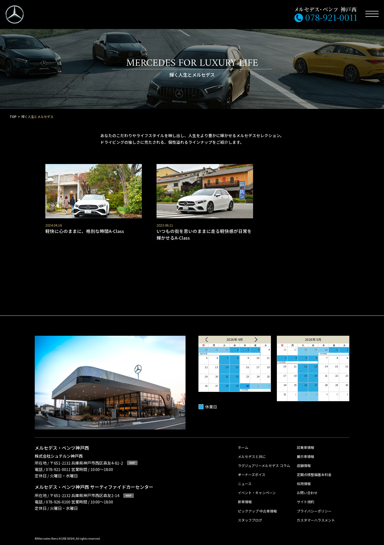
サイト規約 (305, 498)
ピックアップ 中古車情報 (257, 507)
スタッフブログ (250, 516)
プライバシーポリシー (314, 507)
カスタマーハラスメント (316, 516)
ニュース (244, 480)
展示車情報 (305, 452)
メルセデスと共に (252, 452)
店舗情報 (304, 461)
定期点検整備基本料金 (314, 470)
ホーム (243, 443)
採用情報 (304, 480)
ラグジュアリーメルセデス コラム (264, 461)
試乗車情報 (305, 443)
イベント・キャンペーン (257, 489)
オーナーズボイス (251, 470)
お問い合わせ (307, 489)
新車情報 (245, 498)
